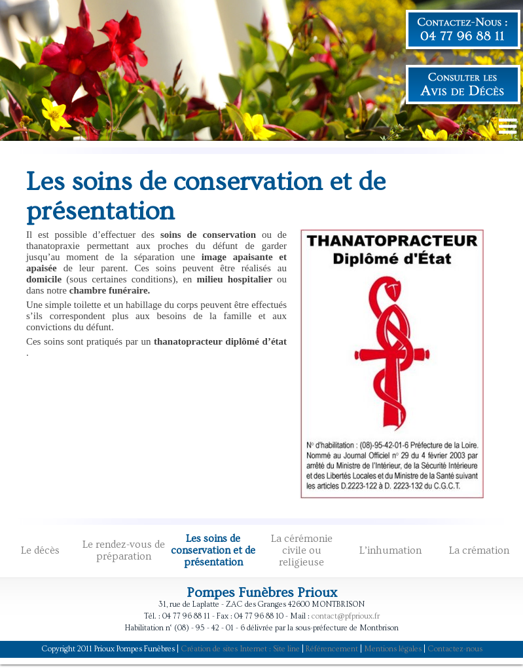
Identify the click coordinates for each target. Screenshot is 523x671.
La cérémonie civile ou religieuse (302, 550)
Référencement (332, 649)
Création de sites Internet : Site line (240, 649)
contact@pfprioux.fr (346, 616)
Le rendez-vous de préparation (123, 550)
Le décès (40, 550)
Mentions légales (393, 649)
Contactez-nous (454, 649)
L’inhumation (390, 550)
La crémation (479, 550)
